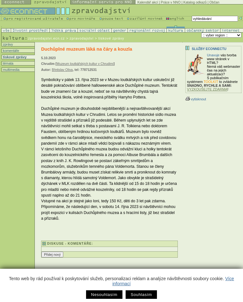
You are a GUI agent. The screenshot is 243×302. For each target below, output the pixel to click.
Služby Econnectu (209, 49)
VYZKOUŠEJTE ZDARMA (207, 89)
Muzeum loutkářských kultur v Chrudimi (85, 64)
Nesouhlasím (104, 294)
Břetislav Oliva (62, 70)
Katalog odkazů (195, 2)
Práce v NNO (171, 2)
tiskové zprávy (14, 57)
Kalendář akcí (147, 2)
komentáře (10, 51)
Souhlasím (141, 294)
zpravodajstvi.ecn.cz (46, 38)
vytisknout (195, 99)
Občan (214, 2)
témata (7, 63)
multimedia (11, 70)
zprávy (7, 44)
